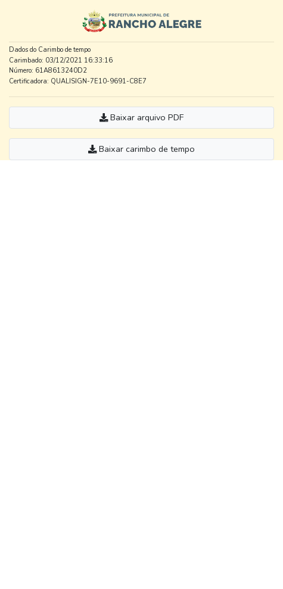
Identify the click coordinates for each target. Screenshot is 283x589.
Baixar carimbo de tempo (141, 149)
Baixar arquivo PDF (141, 117)
